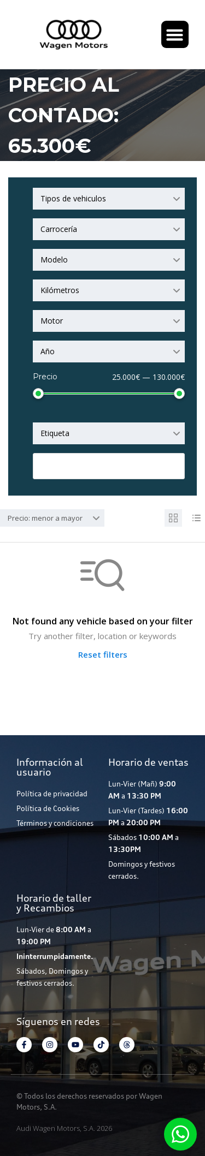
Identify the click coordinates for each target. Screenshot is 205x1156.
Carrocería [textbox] (58, 229)
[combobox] (109, 199)
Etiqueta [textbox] (54, 433)
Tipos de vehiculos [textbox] (73, 198)
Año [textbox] (47, 351)
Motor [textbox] (51, 320)
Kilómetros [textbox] (59, 290)
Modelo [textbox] (54, 259)
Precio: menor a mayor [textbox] (45, 518)
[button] (175, 34)
